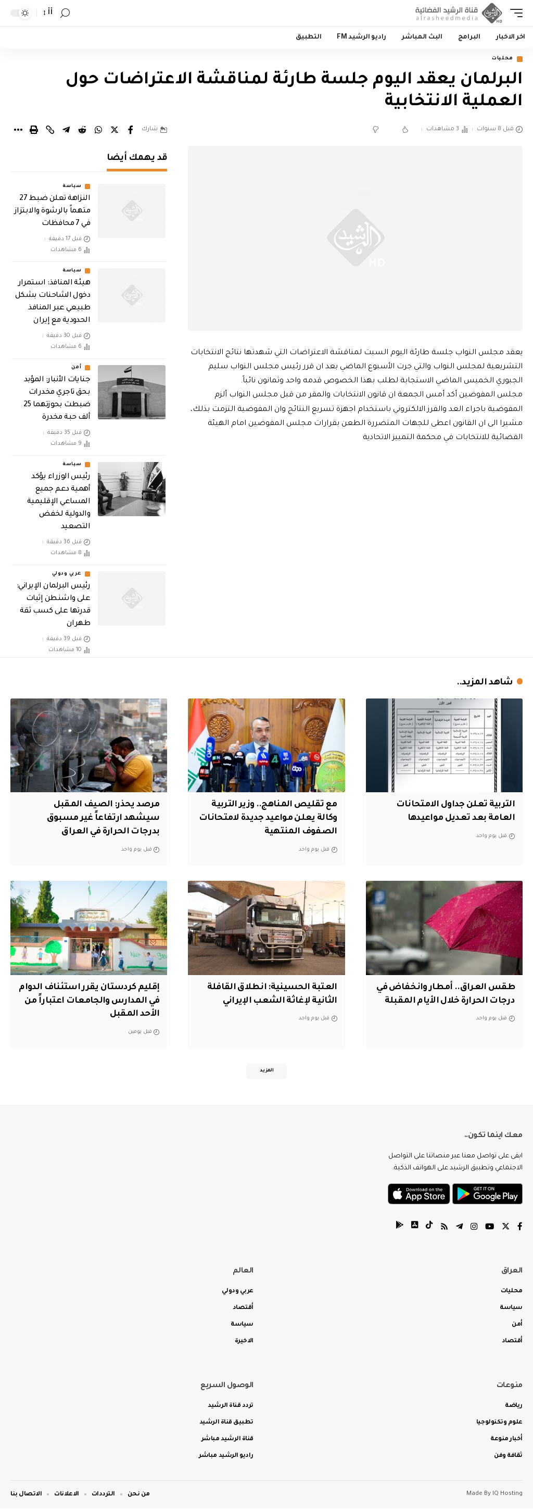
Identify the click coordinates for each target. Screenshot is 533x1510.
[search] (65, 13)
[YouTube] (488, 1229)
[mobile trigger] (514, 13)
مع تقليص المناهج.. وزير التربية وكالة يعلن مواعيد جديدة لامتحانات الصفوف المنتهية (271, 819)
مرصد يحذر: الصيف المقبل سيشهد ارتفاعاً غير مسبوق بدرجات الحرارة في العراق (100, 819)
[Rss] (442, 1229)
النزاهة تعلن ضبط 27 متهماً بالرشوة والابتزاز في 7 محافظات (52, 212)
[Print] (34, 130)
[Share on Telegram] (66, 130)
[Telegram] (457, 1229)
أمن (76, 368)
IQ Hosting (507, 1495)
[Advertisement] (355, 535)
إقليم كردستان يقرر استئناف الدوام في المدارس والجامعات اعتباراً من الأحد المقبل (96, 999)
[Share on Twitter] (114, 130)
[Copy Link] (50, 130)
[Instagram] (472, 1229)
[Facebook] (520, 1229)
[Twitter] (505, 1229)
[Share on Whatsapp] (98, 130)
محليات (499, 59)
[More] (17, 130)
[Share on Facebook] (130, 130)
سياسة (72, 187)
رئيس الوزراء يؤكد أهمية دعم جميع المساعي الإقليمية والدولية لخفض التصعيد (58, 503)
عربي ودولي (66, 575)
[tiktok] (426, 1229)
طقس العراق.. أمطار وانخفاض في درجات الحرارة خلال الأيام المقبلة (449, 999)
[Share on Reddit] (82, 130)
